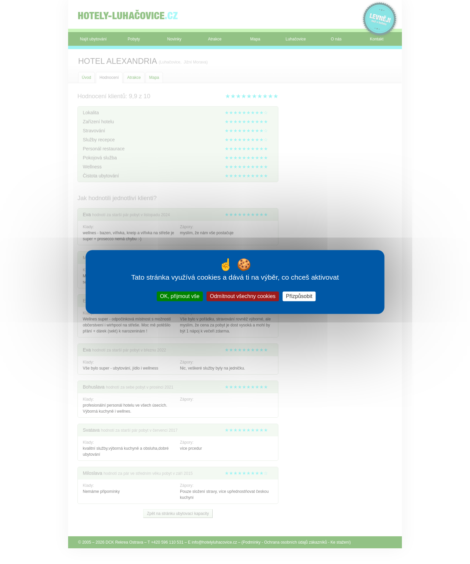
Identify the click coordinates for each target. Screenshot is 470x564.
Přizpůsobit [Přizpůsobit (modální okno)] (299, 296)
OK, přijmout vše (179, 296)
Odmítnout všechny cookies (243, 296)
